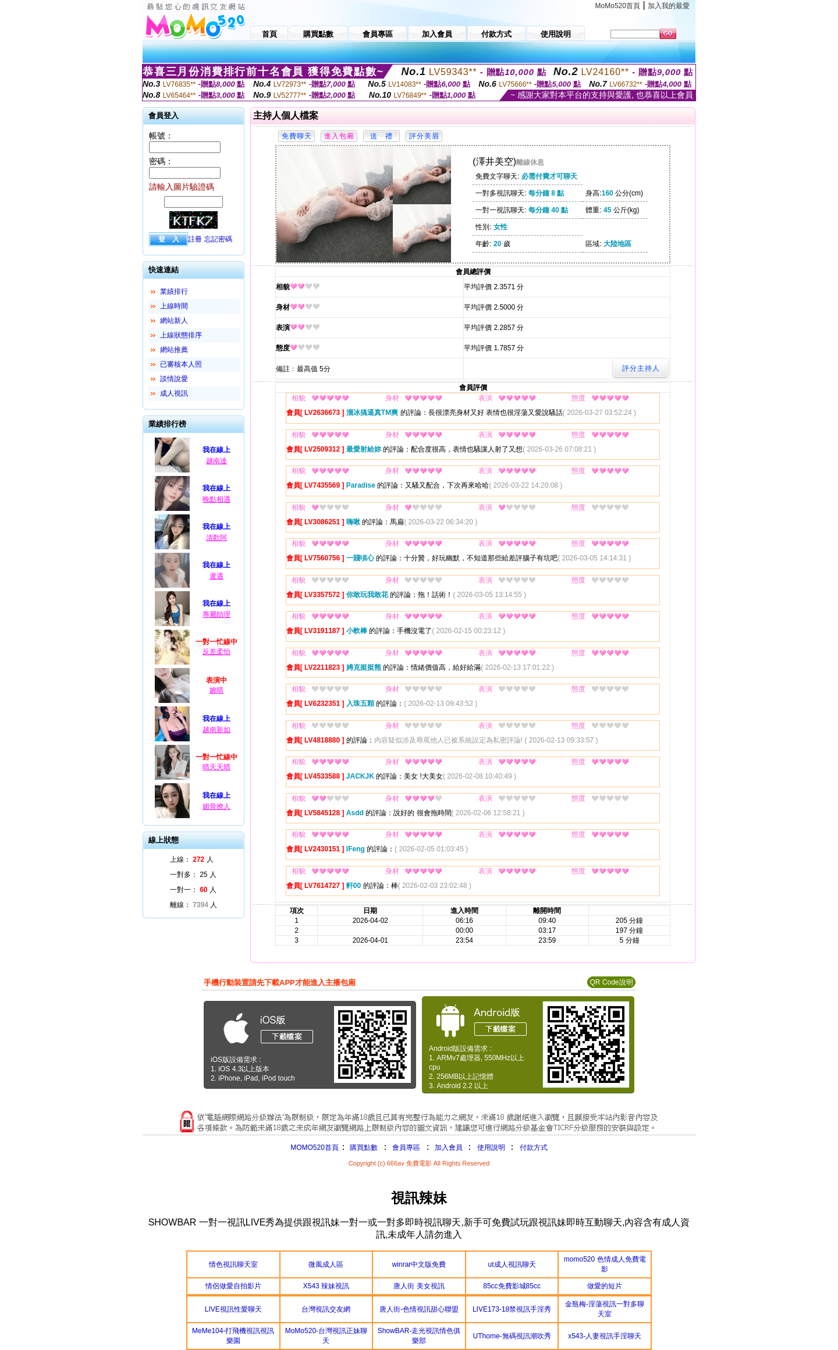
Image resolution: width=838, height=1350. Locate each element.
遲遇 (216, 576)
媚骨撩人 (216, 806)
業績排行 (174, 291)
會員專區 (406, 1147)
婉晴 (216, 690)
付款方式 (534, 1147)
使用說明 (491, 1147)
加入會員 (449, 1147)
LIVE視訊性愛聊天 (233, 1309)
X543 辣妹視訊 (326, 1286)
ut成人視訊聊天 (512, 1264)
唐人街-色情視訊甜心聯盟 (419, 1309)
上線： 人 (192, 859)
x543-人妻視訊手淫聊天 (604, 1336)
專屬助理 (216, 614)
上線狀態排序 (181, 335)
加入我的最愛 (669, 6)
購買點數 (363, 1147)
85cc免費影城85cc (512, 1286)
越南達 (216, 461)
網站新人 (174, 321)
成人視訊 (174, 393)
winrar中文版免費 (419, 1264)
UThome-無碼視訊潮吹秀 (512, 1336)
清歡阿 (216, 538)
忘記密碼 (218, 239)
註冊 (195, 239)
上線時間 (174, 306)
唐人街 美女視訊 (418, 1286)
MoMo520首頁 (617, 6)
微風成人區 (325, 1264)
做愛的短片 (604, 1286)
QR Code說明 (611, 982)
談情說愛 (174, 379)
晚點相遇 (216, 499)
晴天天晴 (216, 767)
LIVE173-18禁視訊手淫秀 (512, 1309)
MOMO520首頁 (314, 1147)
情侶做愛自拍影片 (233, 1286)
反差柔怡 (216, 652)
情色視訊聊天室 (233, 1264)
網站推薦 (174, 350)
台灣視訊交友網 (325, 1309)
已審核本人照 (181, 364)
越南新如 (216, 730)
